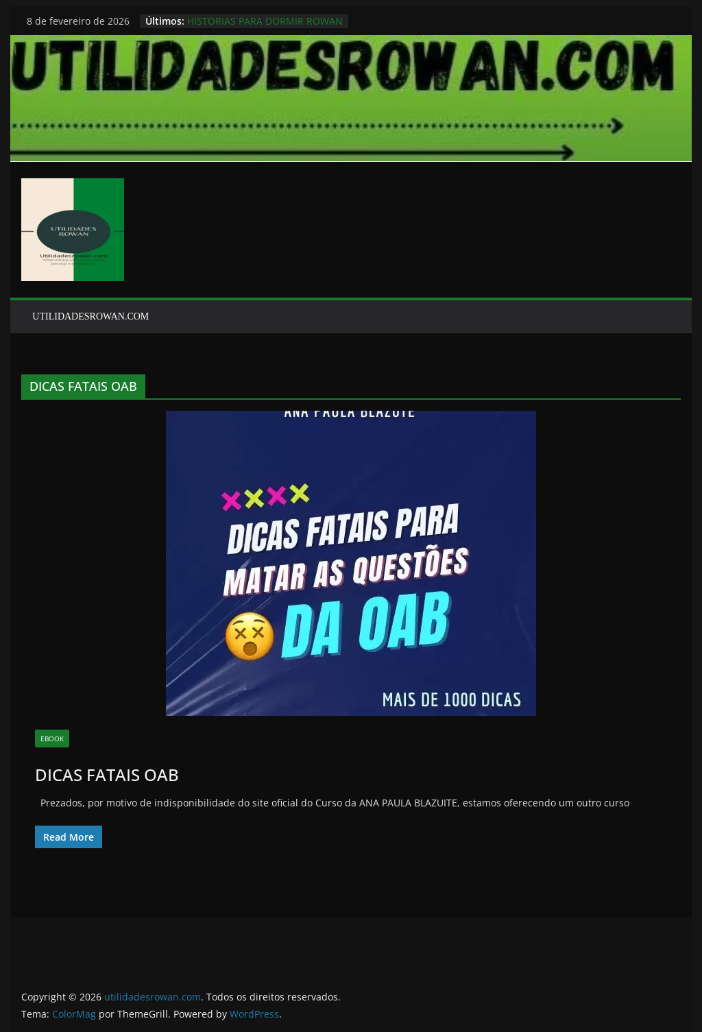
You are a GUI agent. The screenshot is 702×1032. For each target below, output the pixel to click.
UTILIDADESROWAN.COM (90, 316)
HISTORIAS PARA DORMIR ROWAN (265, 20)
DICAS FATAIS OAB (107, 774)
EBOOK (52, 738)
